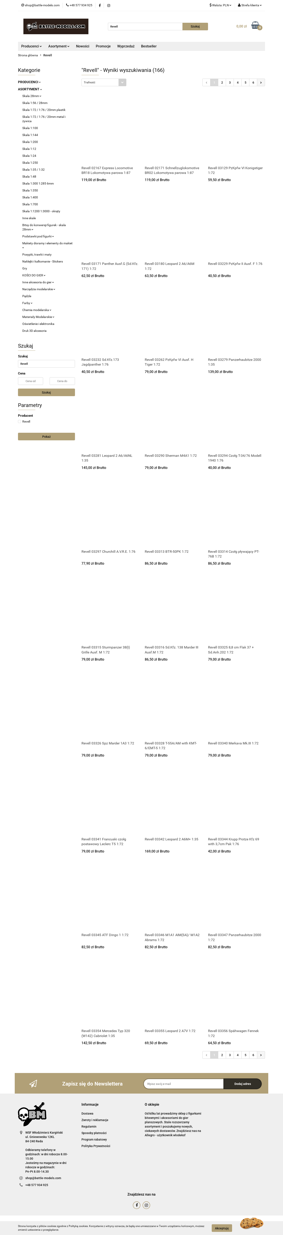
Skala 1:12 (29, 149)
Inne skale (29, 218)
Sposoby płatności (94, 1133)
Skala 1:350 (30, 190)
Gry (24, 268)
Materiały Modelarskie (38, 317)
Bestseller (149, 46)
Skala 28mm (31, 96)
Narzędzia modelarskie (38, 289)
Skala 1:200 (30, 142)
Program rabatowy (94, 1139)
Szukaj (46, 392)
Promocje (103, 46)
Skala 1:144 (30, 135)
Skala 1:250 (30, 162)
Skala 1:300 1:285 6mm (38, 183)
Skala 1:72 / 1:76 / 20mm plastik (43, 110)
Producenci (31, 46)
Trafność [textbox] (89, 82)
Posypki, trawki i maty (37, 254)
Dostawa (87, 1113)
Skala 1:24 (29, 155)
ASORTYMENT (30, 89)
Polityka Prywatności (95, 1146)
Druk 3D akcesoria (34, 330)
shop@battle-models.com (43, 1178)
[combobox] (103, 82)
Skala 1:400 (30, 197)
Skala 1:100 (30, 128)
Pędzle (26, 296)
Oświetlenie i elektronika (38, 324)
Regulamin (88, 1126)
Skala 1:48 (29, 176)
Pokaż (46, 436)
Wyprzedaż (126, 46)
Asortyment (59, 46)
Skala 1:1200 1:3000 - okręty (41, 211)
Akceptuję (222, 1228)
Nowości (82, 46)
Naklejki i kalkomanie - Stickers (42, 261)
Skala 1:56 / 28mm (34, 103)
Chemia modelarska (36, 310)
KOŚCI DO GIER (34, 275)
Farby (27, 303)
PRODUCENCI (29, 82)
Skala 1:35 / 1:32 (33, 169)
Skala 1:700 (30, 204)
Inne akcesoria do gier (38, 282)
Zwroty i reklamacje (94, 1120)
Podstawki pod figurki (38, 236)
